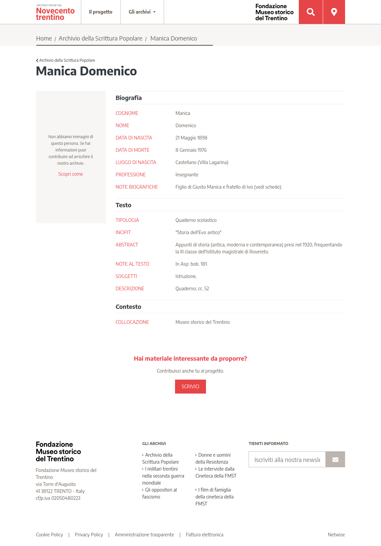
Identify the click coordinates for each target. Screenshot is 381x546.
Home (44, 38)
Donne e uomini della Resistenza (212, 458)
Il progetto (100, 12)
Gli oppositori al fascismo (159, 493)
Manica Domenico (173, 38)
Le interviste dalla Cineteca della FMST (215, 472)
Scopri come (70, 174)
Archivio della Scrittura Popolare (100, 38)
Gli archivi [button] (140, 12)
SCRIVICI (190, 386)
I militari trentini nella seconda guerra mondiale (163, 476)
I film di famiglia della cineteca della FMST (214, 496)
